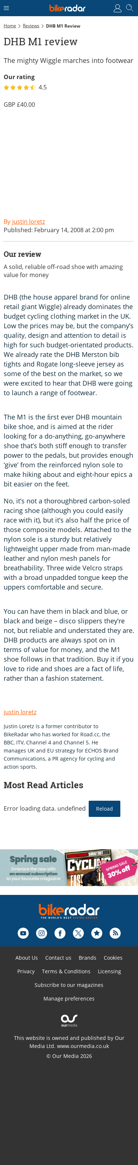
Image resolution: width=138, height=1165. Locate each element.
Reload (104, 808)
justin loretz (20, 712)
